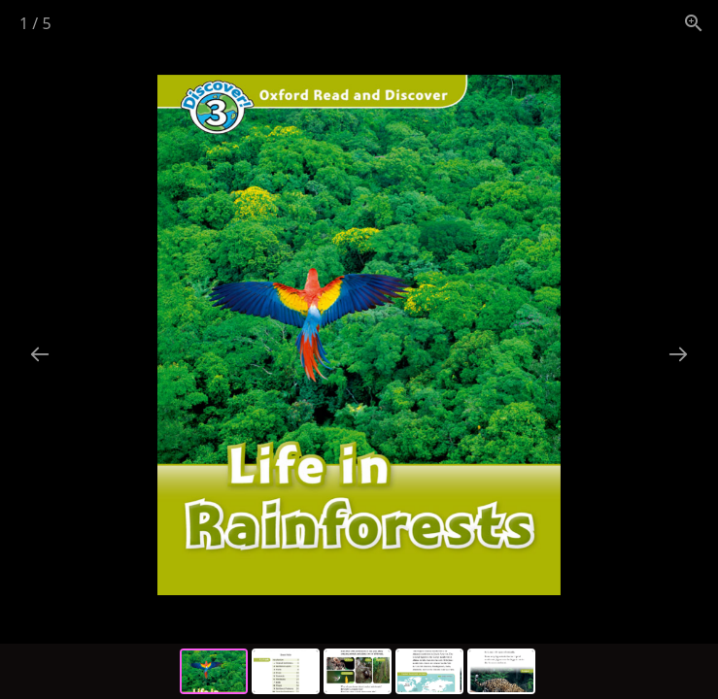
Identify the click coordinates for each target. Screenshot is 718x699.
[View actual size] (693, 23)
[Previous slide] (39, 354)
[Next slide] (678, 354)
